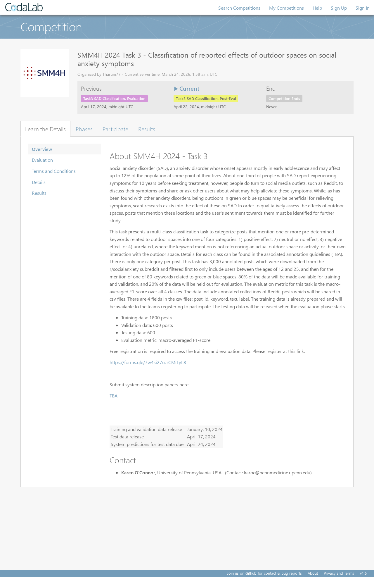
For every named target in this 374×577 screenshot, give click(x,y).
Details (39, 182)
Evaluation (42, 160)
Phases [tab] (84, 129)
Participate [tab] (115, 129)
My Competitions (286, 8)
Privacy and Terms (339, 573)
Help (317, 8)
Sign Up (339, 8)
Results (39, 193)
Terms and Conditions (54, 171)
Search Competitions (239, 8)
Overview (42, 149)
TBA (113, 395)
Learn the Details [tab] (45, 129)
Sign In (363, 8)
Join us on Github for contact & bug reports (264, 573)
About (313, 573)
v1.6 (363, 573)
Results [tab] (146, 129)
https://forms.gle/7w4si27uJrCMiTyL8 (148, 362)
